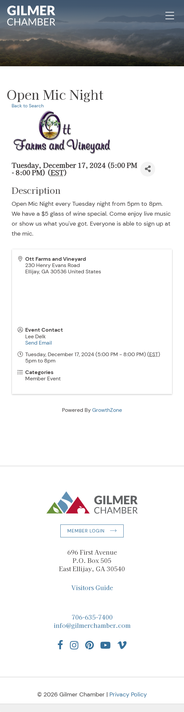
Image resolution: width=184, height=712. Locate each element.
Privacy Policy (128, 694)
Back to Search (28, 106)
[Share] (147, 169)
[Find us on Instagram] (74, 645)
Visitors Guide (92, 587)
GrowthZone (107, 410)
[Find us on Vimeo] (122, 645)
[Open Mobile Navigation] (169, 16)
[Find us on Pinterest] (89, 645)
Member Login (86, 531)
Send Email (38, 342)
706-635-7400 (92, 617)
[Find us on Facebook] (60, 645)
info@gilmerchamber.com (92, 625)
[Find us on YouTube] (105, 645)
